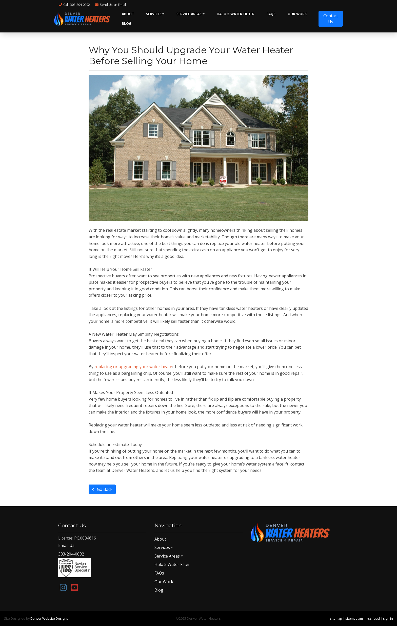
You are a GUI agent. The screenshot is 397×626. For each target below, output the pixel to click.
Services (154, 13)
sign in (388, 618)
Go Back (102, 489)
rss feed (373, 618)
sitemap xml (354, 618)
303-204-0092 (71, 554)
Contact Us (330, 19)
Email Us (66, 545)
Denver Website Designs (49, 618)
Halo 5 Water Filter (235, 13)
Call (74, 4)
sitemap (336, 618)
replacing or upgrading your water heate (133, 366)
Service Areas (189, 13)
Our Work (297, 13)
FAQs (271, 13)
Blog (126, 23)
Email (110, 4)
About (128, 13)
